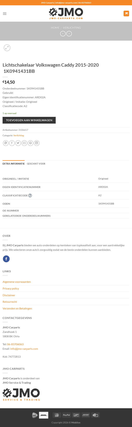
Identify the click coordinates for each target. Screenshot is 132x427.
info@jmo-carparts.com (24, 348)
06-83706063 (15, 344)
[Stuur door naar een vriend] (24, 143)
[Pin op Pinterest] (30, 143)
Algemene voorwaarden (17, 281)
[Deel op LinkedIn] (37, 143)
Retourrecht (10, 301)
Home (55, 27)
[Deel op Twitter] (18, 143)
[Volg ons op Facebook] (6, 258)
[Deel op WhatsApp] (6, 143)
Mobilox (75, 422)
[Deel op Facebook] (12, 143)
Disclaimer (9, 295)
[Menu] (5, 13)
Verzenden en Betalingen (17, 308)
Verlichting (72, 27)
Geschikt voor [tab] (36, 163)
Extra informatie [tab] (14, 163)
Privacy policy (11, 288)
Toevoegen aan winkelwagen (29, 120)
